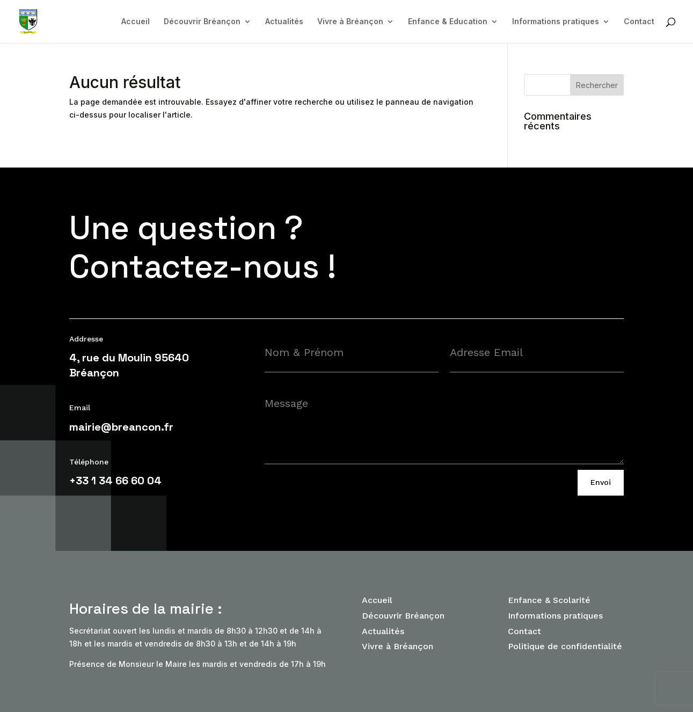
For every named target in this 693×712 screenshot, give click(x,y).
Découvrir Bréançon (202, 22)
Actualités (284, 22)
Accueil (135, 22)
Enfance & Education (447, 22)
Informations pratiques (555, 22)
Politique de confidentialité (565, 646)
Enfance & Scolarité (549, 600)
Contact (639, 22)
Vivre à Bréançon (350, 22)
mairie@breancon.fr (121, 427)
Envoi (600, 482)
